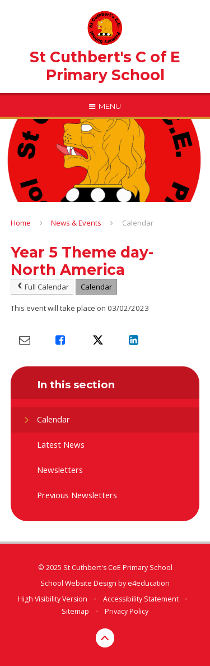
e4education (149, 583)
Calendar (137, 223)
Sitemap (75, 611)
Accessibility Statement (141, 599)
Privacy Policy (126, 611)
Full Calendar (42, 287)
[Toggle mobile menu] (105, 106)
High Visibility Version (52, 599)
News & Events (76, 223)
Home (21, 223)
